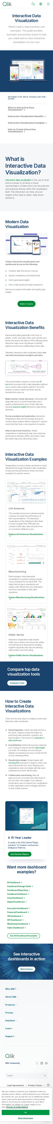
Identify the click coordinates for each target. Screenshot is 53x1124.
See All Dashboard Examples (23, 936)
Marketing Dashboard (17, 924)
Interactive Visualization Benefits (25, 116)
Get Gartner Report (20, 854)
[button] (26, 1076)
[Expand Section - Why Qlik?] (11, 989)
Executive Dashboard (17, 908)
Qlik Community (12, 1063)
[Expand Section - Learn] (9, 1028)
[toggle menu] (48, 4)
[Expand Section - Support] (10, 1036)
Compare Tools (17, 683)
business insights (19, 407)
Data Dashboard (15, 898)
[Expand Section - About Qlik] (11, 997)
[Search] (33, 4)
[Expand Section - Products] (11, 1005)
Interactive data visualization (18, 180)
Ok (25, 1112)
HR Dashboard (14, 916)
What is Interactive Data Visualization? (21, 109)
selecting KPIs (13, 763)
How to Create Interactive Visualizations (22, 130)
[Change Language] (40, 4)
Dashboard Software (17, 894)
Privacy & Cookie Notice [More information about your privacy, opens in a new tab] (17, 1107)
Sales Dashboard (15, 928)
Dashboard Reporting (17, 890)
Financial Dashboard (17, 912)
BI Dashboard (13, 882)
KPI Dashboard (14, 920)
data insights (40, 748)
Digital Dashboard (16, 902)
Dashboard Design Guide (19, 886)
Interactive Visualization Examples (26, 123)
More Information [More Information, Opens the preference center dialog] (25, 1118)
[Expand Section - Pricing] (10, 1012)
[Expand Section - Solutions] (11, 1020)
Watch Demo (26, 304)
